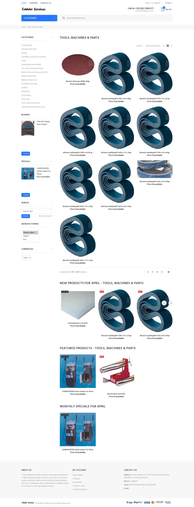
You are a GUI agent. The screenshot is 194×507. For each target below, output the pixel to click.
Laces (23, 60)
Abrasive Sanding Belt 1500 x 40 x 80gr (155, 152)
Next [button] (170, 283)
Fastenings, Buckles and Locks (33, 106)
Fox (30, 239)
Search (25, 202)
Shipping (33, 3)
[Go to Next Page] (168, 272)
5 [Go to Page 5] (161, 272)
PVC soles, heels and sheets (32, 68)
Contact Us (46, 3)
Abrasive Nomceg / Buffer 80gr (78, 81)
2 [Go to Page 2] (148, 272)
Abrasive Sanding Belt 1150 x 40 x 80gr (116, 98)
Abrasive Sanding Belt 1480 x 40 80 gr (77, 152)
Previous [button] (164, 283)
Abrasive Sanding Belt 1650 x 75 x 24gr (78, 260)
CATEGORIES (30, 18)
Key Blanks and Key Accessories (33, 56)
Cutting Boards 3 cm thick (78, 323)
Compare (76, 478)
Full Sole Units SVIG (29, 49)
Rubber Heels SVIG (28, 76)
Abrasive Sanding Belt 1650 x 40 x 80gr (155, 181)
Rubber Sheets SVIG (29, 80)
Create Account (79, 485)
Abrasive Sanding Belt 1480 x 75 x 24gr (116, 152)
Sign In (147, 3)
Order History (78, 475)
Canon (30, 236)
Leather (24, 87)
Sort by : (139, 45)
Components (26, 45)
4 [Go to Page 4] (157, 272)
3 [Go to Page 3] (152, 272)
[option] (78, 308)
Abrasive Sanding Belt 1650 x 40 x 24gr (116, 206)
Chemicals (25, 91)
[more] (26, 153)
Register (157, 3)
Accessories (26, 95)
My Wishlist (77, 482)
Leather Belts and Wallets (31, 64)
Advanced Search (45, 216)
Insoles (24, 53)
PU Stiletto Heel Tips (29, 83)
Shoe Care (25, 99)
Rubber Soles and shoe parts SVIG (34, 72)
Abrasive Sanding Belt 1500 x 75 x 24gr (78, 206)
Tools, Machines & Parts (30, 103)
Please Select (30, 232)
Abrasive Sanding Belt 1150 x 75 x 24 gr (155, 98)
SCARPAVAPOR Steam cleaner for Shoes (77, 391)
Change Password (80, 489)
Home (24, 3)
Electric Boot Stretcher (116, 393)
